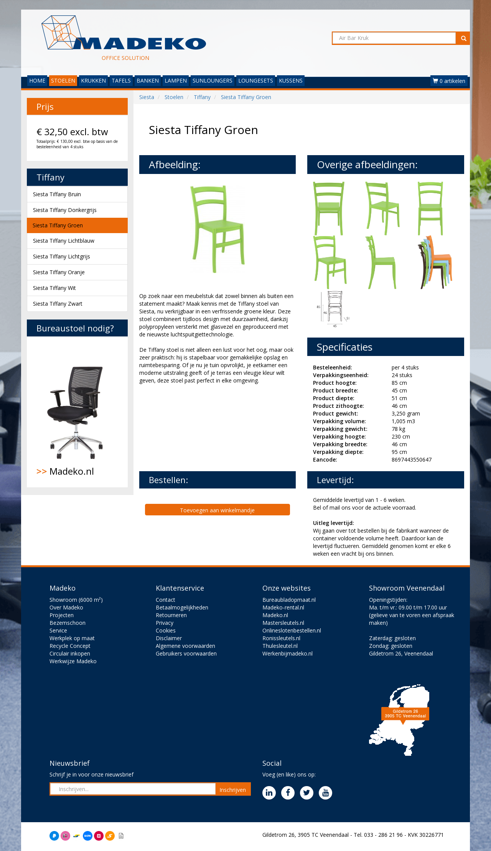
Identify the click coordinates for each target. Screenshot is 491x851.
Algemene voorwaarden (185, 645)
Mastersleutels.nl (283, 622)
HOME (37, 80)
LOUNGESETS (255, 80)
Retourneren (171, 615)
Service (58, 630)
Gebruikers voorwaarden (186, 653)
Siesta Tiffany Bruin (57, 194)
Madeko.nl (77, 412)
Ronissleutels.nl (281, 638)
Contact (165, 599)
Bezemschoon (67, 622)
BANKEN (148, 80)
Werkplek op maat (72, 638)
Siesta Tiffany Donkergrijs (65, 210)
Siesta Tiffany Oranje (59, 272)
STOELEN (63, 80)
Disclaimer (169, 638)
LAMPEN (176, 80)
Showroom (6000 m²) (76, 599)
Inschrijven (232, 789)
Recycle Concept (70, 645)
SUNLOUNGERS (212, 80)
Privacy (164, 622)
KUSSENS (291, 80)
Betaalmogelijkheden (182, 607)
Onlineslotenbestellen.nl (291, 630)
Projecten (61, 615)
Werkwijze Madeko (73, 661)
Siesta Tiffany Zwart (57, 303)
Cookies (166, 630)
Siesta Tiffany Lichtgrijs (61, 256)
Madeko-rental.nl (283, 607)
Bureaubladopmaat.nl (289, 599)
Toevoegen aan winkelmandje (217, 510)
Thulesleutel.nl (280, 645)
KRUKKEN (93, 80)
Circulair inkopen (69, 653)
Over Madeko (66, 607)
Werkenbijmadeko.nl (287, 653)
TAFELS (121, 80)
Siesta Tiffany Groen (58, 225)
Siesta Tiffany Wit (54, 287)
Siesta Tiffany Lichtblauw (63, 240)
